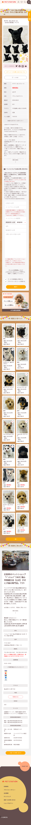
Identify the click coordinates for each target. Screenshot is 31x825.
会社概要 (6, 793)
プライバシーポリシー (9, 790)
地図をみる (15, 697)
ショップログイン (8, 803)
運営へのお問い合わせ (9, 800)
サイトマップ (7, 796)
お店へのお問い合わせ (15, 753)
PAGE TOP (25, 766)
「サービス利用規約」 (14, 270)
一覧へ (15, 539)
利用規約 (6, 786)
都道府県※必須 (10, 222)
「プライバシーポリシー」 (12, 272)
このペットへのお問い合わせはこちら (15, 72)
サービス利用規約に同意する (15, 279)
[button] (0, 816)
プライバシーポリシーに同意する (16, 281)
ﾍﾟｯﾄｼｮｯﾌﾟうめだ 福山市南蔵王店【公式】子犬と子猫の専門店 (15, 12)
